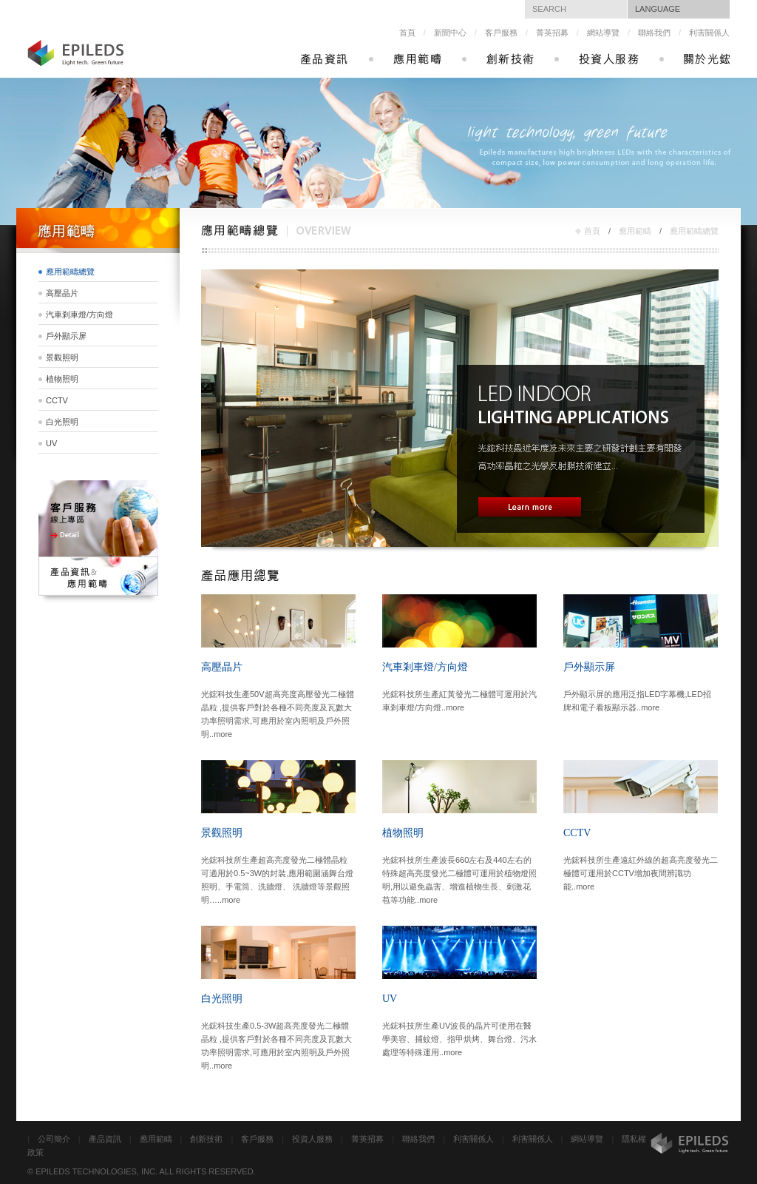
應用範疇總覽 (694, 230)
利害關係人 (709, 32)
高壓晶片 (62, 293)
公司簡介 (54, 1138)
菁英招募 (552, 32)
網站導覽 (603, 32)
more (223, 734)
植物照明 (62, 378)
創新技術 (206, 1138)
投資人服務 (312, 1138)
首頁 (407, 32)
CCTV (57, 400)
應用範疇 (635, 230)
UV (51, 443)
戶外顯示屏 (66, 336)
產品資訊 (105, 1138)
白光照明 (62, 421)
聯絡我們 (654, 32)
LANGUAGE (657, 8)
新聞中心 (450, 32)
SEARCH (549, 8)
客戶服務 (501, 32)
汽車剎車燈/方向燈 (79, 314)
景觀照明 (62, 357)
